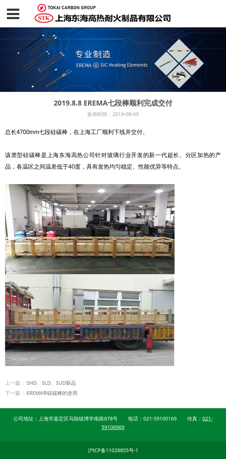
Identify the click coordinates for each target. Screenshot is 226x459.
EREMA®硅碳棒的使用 (52, 392)
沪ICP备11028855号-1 (113, 450)
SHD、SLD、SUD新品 (51, 382)
